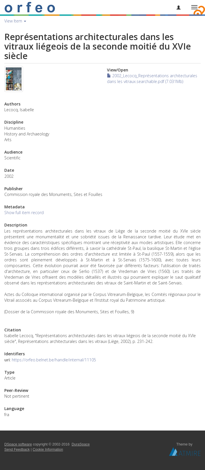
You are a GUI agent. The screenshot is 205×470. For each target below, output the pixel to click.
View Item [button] (15, 21)
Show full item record (24, 212)
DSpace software (18, 444)
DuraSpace (81, 444)
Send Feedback (17, 450)
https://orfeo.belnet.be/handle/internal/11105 (54, 360)
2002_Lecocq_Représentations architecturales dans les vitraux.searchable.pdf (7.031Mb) (152, 78)
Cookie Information (48, 450)
